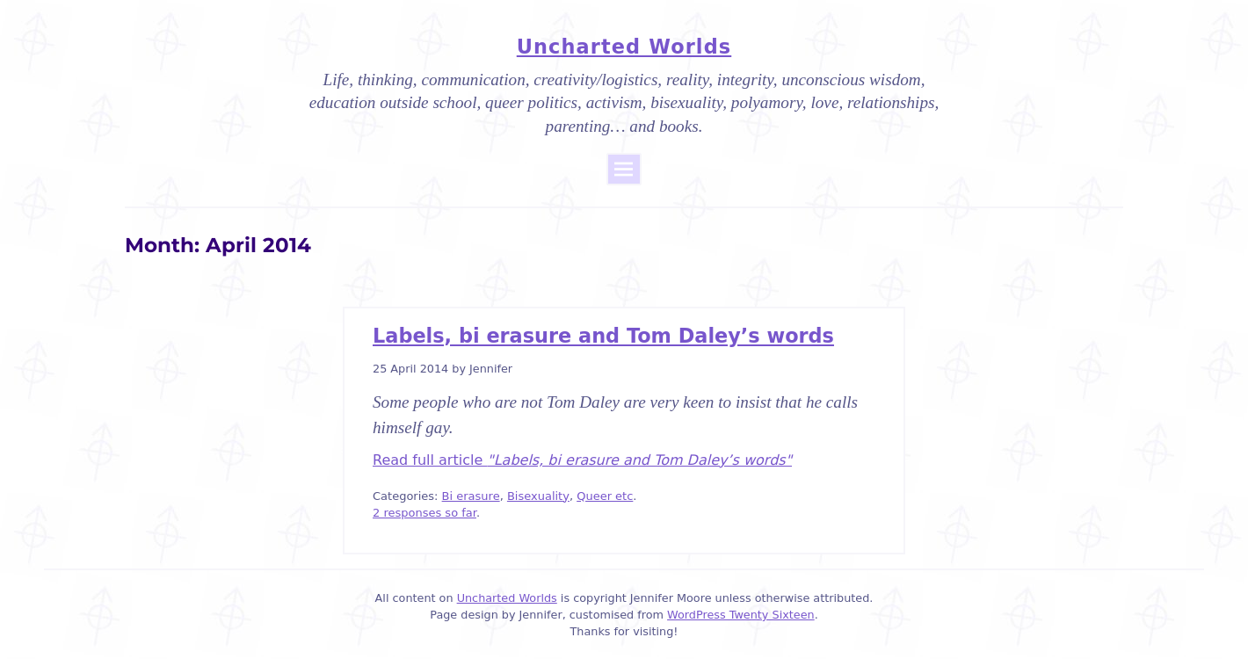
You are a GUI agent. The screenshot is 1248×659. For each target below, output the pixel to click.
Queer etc (605, 496)
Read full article (582, 460)
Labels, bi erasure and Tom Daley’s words (603, 335)
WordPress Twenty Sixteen (741, 614)
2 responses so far (424, 512)
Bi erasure (471, 496)
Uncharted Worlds (624, 46)
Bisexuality (538, 496)
